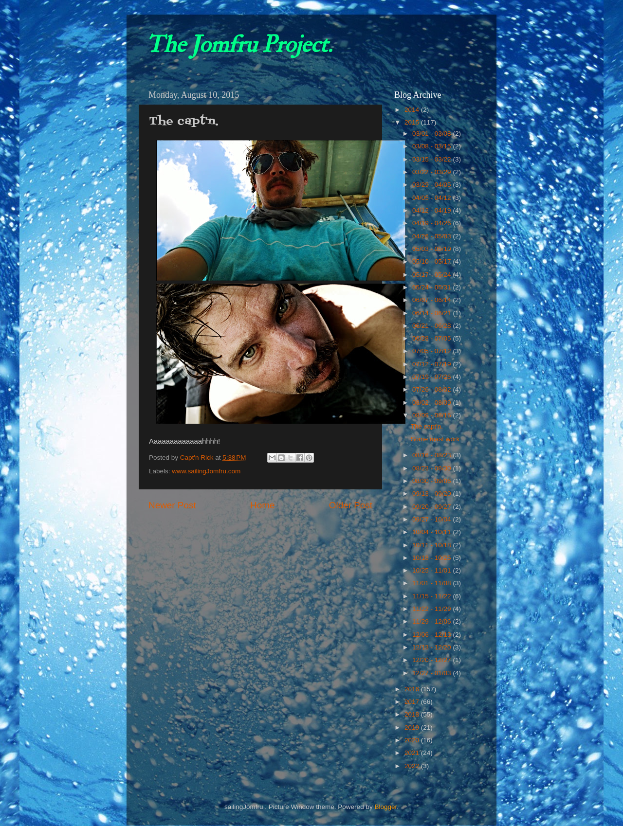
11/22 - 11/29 (432, 608)
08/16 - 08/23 (432, 455)
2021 (412, 752)
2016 (412, 689)
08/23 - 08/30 (432, 468)
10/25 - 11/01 (432, 570)
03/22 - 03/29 (432, 172)
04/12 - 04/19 (432, 210)
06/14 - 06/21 (432, 313)
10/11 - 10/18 (432, 545)
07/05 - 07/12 (432, 351)
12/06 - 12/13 (432, 634)
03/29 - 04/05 (432, 184)
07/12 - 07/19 (432, 364)
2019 (412, 727)
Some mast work (435, 439)
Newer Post (172, 505)
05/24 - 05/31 (432, 287)
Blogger (385, 806)
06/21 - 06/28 (432, 325)
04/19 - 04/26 (432, 223)
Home (262, 505)
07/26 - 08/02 (432, 389)
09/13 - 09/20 (432, 493)
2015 (412, 122)
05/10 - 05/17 (432, 261)
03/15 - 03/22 (432, 159)
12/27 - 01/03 (432, 673)
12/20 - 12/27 (432, 660)
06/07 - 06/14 (432, 300)
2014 (412, 109)
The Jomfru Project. (239, 44)
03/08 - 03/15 (432, 146)
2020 (412, 740)
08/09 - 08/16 (432, 415)
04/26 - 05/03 (432, 236)
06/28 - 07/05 (432, 338)
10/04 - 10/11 (432, 532)
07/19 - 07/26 (432, 376)
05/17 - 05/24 (432, 274)
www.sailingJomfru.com (206, 471)
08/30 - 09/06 (432, 481)
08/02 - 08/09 (432, 402)
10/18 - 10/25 (432, 557)
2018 (412, 714)
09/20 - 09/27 (432, 506)
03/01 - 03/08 (432, 133)
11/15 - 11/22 (432, 596)
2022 (412, 766)
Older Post (350, 505)
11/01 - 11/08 (432, 583)
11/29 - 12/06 (432, 621)
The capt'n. (427, 426)
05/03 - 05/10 (432, 248)
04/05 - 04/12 (432, 197)
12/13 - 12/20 (432, 647)
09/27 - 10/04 (432, 519)
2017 (412, 701)
